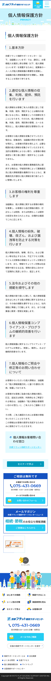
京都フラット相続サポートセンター (25, 447)
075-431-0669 (27, 486)
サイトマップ (27, 664)
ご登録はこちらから (25, 527)
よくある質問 (9, 660)
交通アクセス (24, 660)
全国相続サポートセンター (14, 668)
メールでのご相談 (37, 6)
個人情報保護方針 (11, 664)
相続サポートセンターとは (14, 656)
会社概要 (32, 656)
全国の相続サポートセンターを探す (25, 646)
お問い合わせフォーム (27, 500)
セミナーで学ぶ (25, 464)
